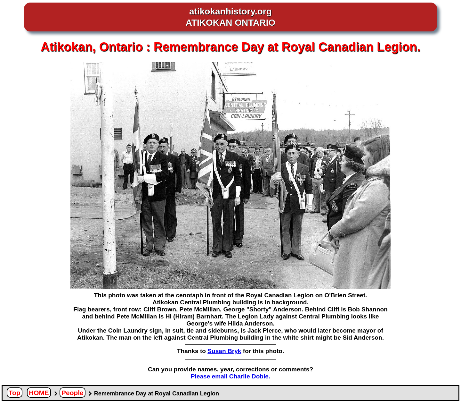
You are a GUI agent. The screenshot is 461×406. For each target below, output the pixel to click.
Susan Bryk (224, 351)
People (72, 393)
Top (14, 393)
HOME (39, 393)
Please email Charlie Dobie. (231, 376)
